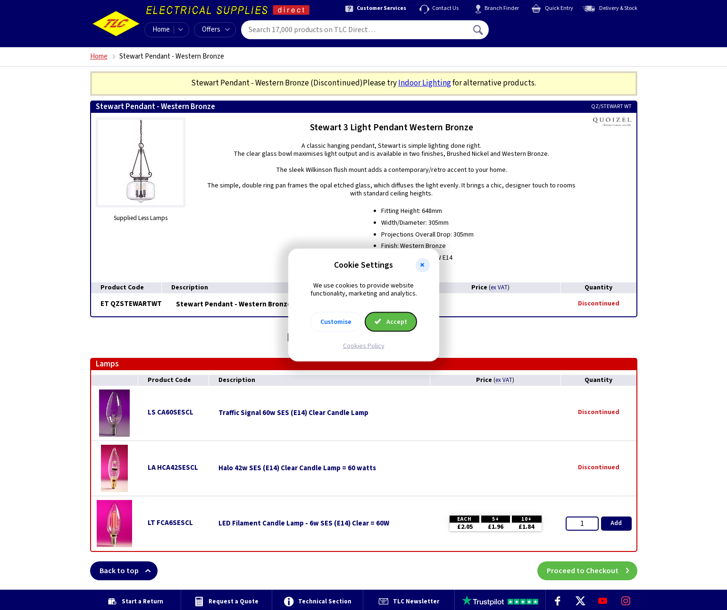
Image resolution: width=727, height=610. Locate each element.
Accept (391, 321)
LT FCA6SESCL (170, 523)
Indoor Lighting (424, 83)
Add (616, 523)
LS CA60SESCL (170, 412)
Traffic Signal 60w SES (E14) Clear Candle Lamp (293, 413)
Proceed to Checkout (592, 570)
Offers (216, 29)
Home (161, 29)
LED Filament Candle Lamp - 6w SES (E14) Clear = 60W (303, 523)
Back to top (129, 570)
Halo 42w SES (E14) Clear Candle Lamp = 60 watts (297, 468)
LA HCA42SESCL (173, 468)
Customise (335, 321)
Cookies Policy (363, 345)
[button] (423, 265)
